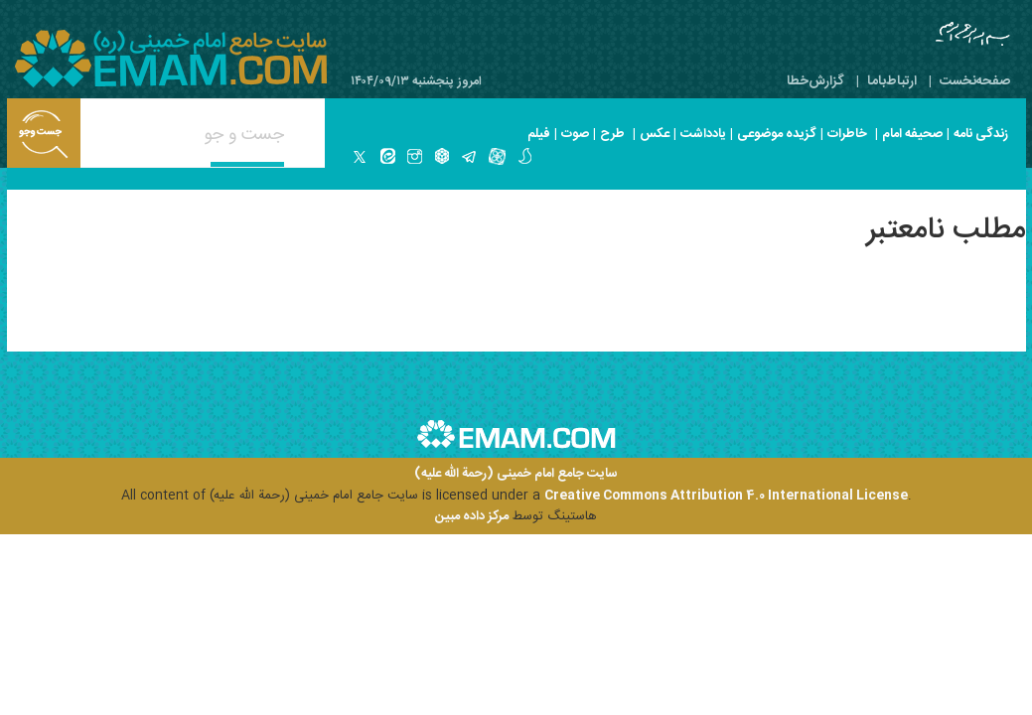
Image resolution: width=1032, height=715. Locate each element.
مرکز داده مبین (472, 516)
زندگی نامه (981, 134)
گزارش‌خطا (815, 81)
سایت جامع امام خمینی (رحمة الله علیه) (516, 474)
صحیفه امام (912, 134)
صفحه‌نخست (975, 81)
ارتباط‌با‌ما (892, 81)
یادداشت (703, 134)
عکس (654, 134)
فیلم (538, 134)
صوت (575, 134)
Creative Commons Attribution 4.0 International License (726, 495)
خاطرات (847, 134)
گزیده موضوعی (776, 134)
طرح (612, 134)
